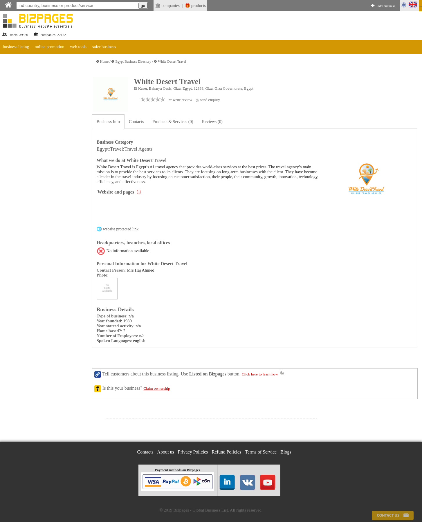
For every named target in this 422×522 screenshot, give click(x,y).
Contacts (136, 121)
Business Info (108, 121)
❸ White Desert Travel (170, 61)
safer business (104, 46)
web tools (78, 46)
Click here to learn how (260, 374)
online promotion (49, 46)
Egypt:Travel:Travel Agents (125, 149)
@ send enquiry (208, 99)
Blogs (285, 451)
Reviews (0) (212, 121)
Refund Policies (226, 451)
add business (386, 6)
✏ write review (180, 99)
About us (165, 451)
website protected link (120, 229)
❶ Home (102, 61)
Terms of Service (261, 451)
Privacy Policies (193, 451)
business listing (16, 46)
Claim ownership (156, 388)
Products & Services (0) (172, 121)
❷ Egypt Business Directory (131, 61)
